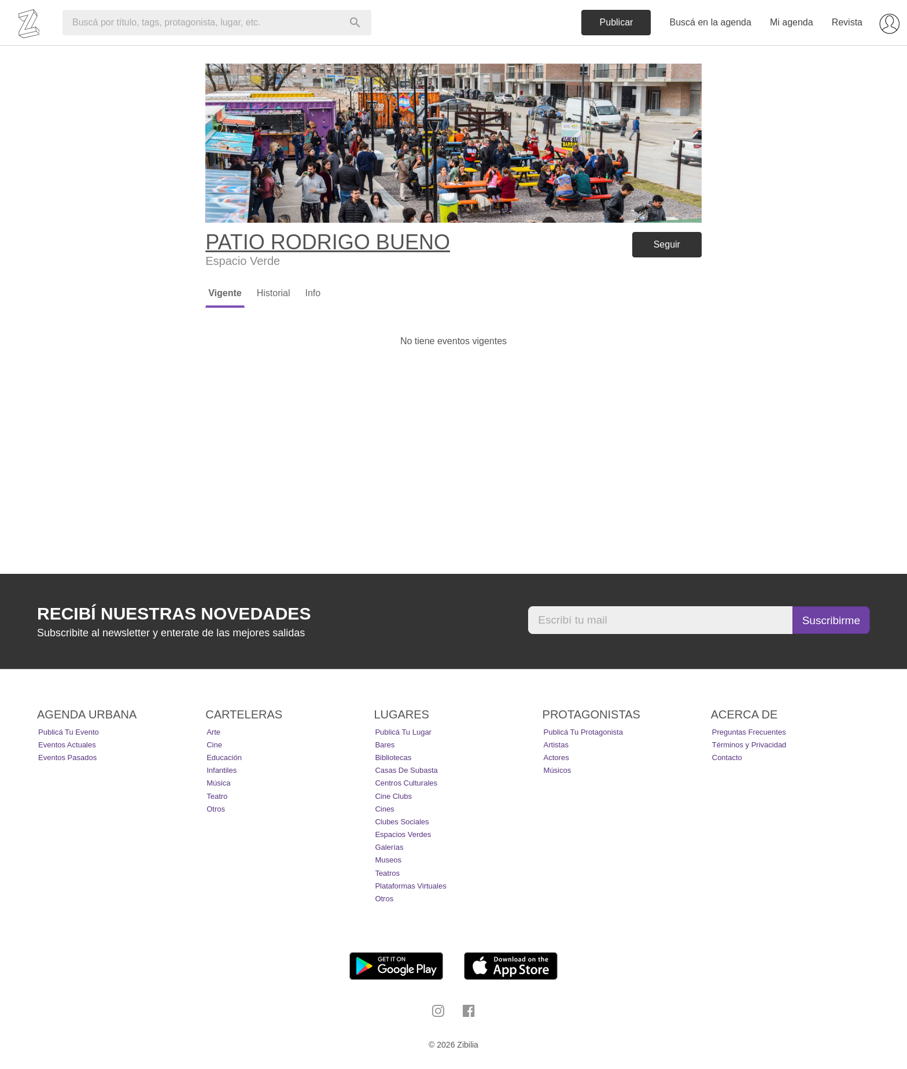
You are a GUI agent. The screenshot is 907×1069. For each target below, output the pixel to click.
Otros (216, 809)
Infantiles (222, 770)
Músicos (558, 770)
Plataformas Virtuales (410, 886)
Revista (847, 22)
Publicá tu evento (68, 732)
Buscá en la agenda (710, 22)
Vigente (225, 293)
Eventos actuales (67, 744)
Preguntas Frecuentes (749, 732)
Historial (273, 293)
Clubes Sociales (402, 821)
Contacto (727, 757)
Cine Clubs (393, 796)
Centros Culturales (406, 783)
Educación (224, 757)
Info (312, 293)
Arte (213, 732)
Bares (384, 744)
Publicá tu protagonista (583, 732)
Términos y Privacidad (749, 744)
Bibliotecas (393, 757)
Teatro (217, 796)
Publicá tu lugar (403, 732)
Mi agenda (791, 22)
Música (218, 783)
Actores (556, 757)
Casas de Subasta (406, 770)
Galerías (389, 847)
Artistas (556, 744)
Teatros (387, 873)
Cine (214, 744)
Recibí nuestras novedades (174, 613)
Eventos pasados (67, 757)
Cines (384, 809)
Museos (388, 860)
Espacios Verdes (403, 834)
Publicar (616, 22)
